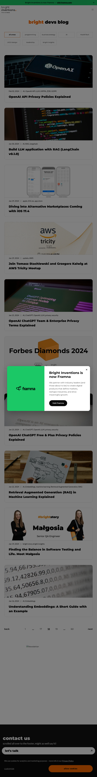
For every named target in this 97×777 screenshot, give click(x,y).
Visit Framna (58, 403)
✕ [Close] (87, 369)
